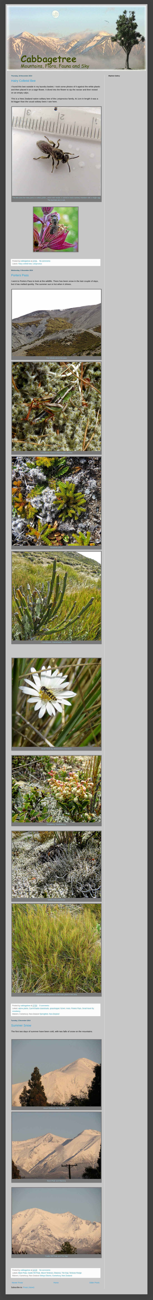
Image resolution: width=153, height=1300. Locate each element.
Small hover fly (88, 1008)
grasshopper (55, 1008)
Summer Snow (21, 1025)
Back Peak (22, 1273)
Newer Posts (17, 1283)
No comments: (45, 261)
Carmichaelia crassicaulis (39, 1008)
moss (68, 1008)
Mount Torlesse (47, 1273)
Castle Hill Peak (34, 1273)
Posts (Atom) (28, 1287)
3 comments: (44, 1006)
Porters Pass (20, 275)
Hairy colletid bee (25, 264)
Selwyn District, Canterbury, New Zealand (56, 1276)
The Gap (65, 1273)
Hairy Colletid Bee (23, 80)
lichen (63, 1008)
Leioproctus (37, 264)
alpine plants (23, 1008)
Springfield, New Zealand (49, 1014)
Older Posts (94, 1283)
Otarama (57, 1273)
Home (56, 1283)
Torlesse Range (75, 1273)
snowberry (16, 1011)
